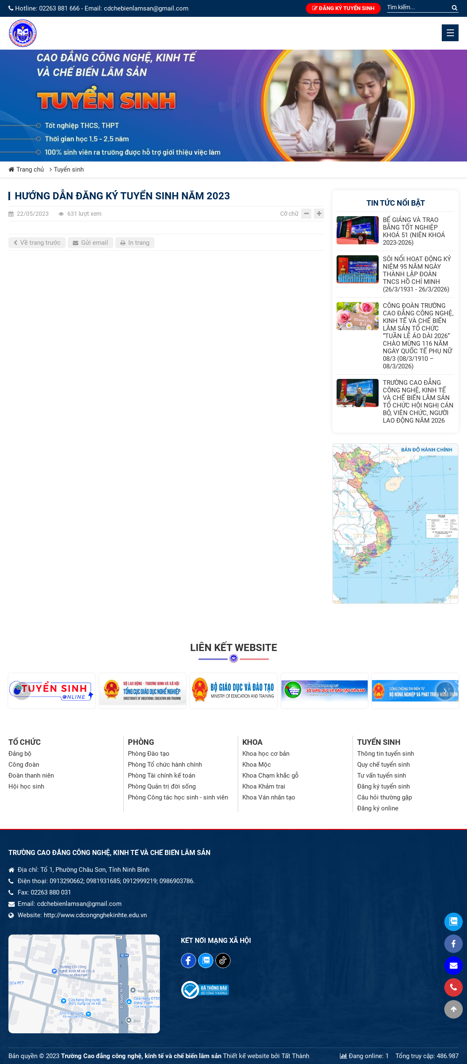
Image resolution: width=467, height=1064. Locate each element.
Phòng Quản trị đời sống (162, 786)
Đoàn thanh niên (31, 775)
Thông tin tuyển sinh (385, 753)
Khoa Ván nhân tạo (268, 797)
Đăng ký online (377, 808)
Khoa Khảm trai (263, 786)
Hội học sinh (26, 786)
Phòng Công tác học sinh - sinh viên (178, 797)
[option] (51, 690)
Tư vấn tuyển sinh (381, 775)
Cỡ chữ (289, 213)
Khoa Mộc (256, 764)
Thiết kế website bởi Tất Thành (266, 1056)
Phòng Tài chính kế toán (161, 775)
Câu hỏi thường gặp (384, 797)
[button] (22, 691)
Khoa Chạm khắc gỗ (270, 775)
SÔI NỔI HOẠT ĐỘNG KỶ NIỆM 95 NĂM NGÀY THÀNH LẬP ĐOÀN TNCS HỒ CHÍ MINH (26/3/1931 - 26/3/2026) (417, 274)
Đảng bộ (20, 753)
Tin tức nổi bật (395, 203)
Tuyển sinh (67, 169)
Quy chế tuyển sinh (383, 764)
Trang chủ (26, 169)
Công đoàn (23, 764)
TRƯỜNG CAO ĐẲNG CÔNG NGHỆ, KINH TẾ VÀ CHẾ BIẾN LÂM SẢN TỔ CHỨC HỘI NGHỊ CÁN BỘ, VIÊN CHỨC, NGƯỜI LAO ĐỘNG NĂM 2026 (418, 401)
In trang (134, 242)
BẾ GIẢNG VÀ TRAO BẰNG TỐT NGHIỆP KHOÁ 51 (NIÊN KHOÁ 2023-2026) (414, 231)
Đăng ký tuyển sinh (343, 8)
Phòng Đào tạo (149, 753)
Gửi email (90, 242)
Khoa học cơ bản (265, 753)
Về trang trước (37, 242)
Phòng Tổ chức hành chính (165, 764)
